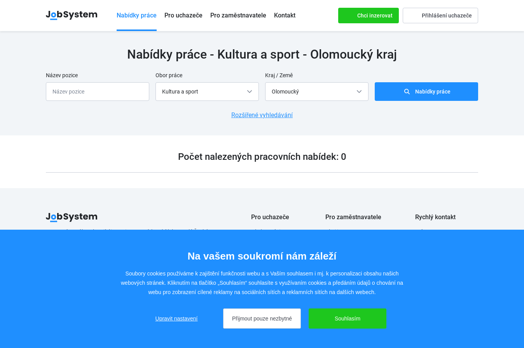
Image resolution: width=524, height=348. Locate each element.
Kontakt (284, 15)
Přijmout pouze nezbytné (262, 318)
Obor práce (168, 75)
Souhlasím (347, 318)
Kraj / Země (279, 75)
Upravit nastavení (176, 318)
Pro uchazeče (183, 15)
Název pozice (62, 75)
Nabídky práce (137, 15)
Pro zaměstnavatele (238, 15)
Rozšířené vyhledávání (262, 115)
